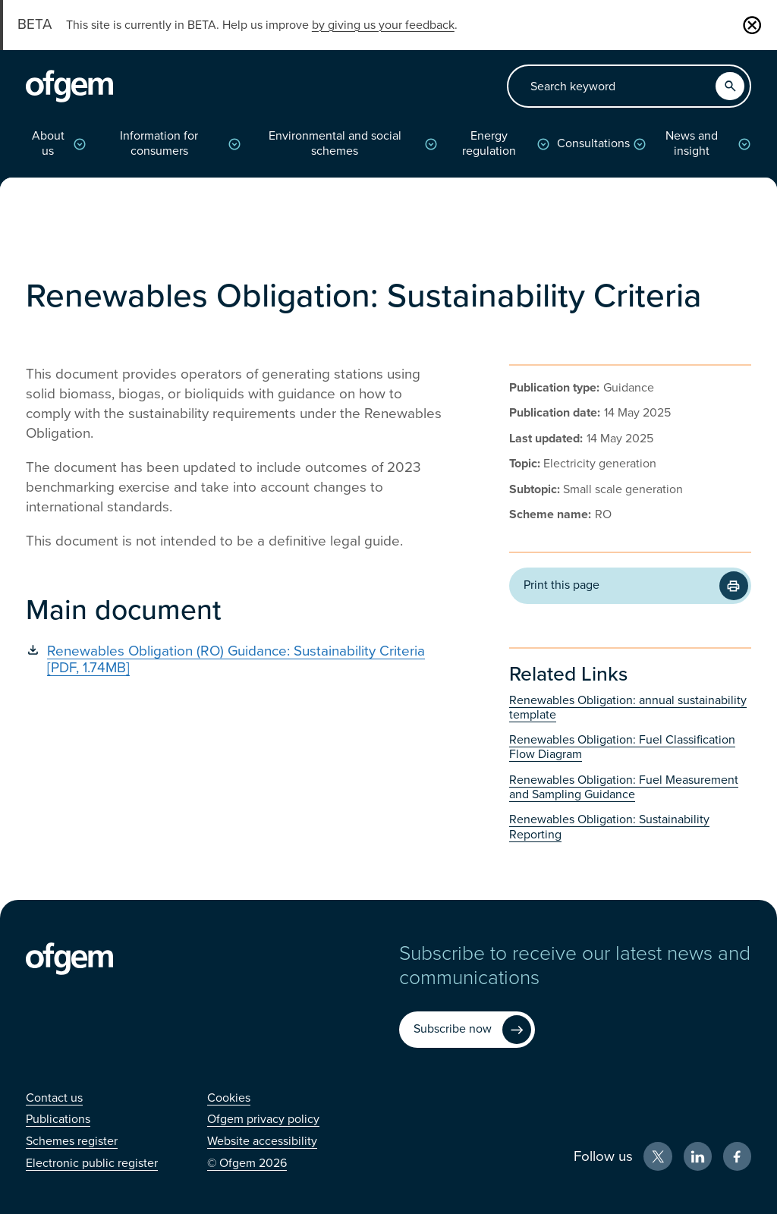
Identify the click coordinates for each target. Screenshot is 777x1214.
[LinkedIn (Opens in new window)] (698, 1156)
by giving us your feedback (383, 25)
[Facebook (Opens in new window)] (737, 1156)
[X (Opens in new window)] (657, 1156)
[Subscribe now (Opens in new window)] (467, 1029)
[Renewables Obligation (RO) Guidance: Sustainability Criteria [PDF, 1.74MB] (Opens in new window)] (237, 660)
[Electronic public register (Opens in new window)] (92, 1163)
